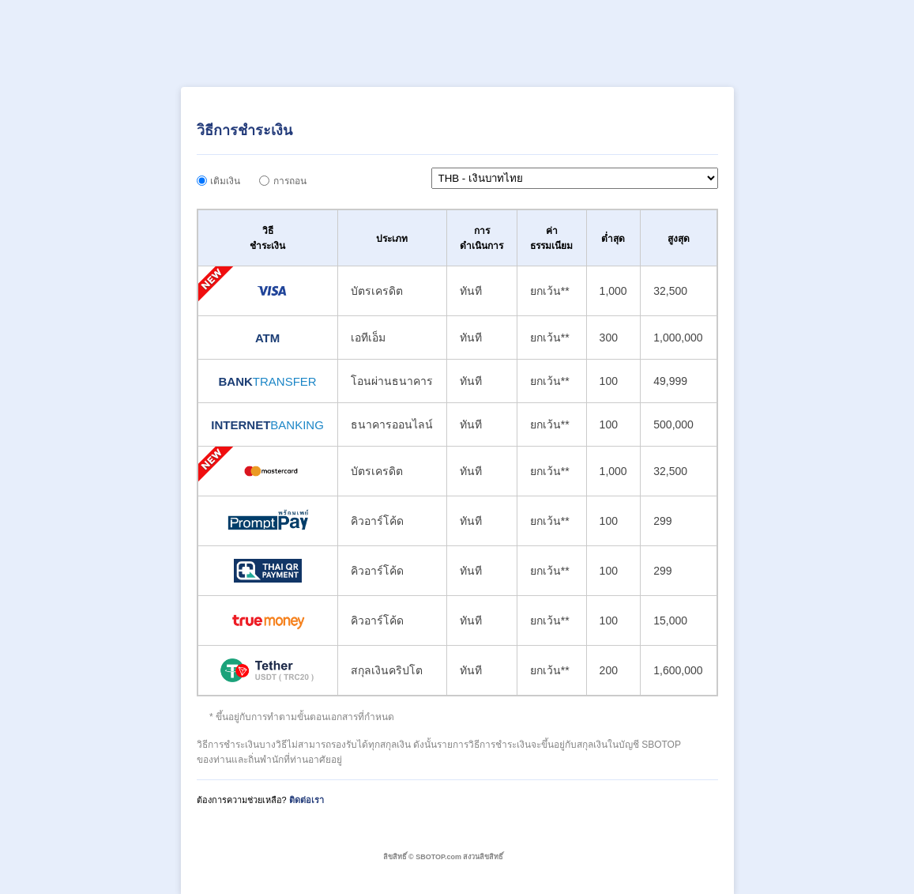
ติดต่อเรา (306, 800)
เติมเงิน (225, 181)
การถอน (290, 181)
